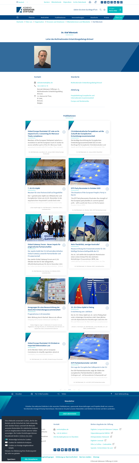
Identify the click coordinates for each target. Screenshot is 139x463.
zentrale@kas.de (61, 429)
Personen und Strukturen (55, 22)
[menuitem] (19, 17)
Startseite (19, 22)
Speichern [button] (11, 459)
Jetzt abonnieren (69, 413)
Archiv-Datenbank (79, 2)
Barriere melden (85, 457)
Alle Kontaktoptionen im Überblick (66, 437)
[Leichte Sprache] (90, 2)
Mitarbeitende (56, 2)
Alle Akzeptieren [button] (31, 459)
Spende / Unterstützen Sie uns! (103, 448)
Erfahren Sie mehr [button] (26, 436)
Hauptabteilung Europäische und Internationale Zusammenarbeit (82, 96)
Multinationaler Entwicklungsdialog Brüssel (86, 83)
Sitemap (96, 457)
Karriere (47, 2)
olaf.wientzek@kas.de (43, 83)
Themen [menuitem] (32, 17)
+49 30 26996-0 (60, 433)
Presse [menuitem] (106, 17)
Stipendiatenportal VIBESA (102, 433)
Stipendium (67, 2)
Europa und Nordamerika (80, 101)
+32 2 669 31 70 (41, 86)
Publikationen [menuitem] (60, 17)
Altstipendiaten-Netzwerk (101, 437)
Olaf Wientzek (98, 22)
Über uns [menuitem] (118, 17)
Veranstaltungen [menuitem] (78, 17)
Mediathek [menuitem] (45, 17)
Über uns (29, 22)
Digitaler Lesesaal (98, 440)
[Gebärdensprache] (95, 2)
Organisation (39, 22)
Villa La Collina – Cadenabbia (102, 444)
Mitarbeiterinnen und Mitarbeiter (78, 22)
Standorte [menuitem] (94, 17)
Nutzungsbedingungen (45, 457)
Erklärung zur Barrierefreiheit (67, 457)
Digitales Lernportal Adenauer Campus (106, 429)
